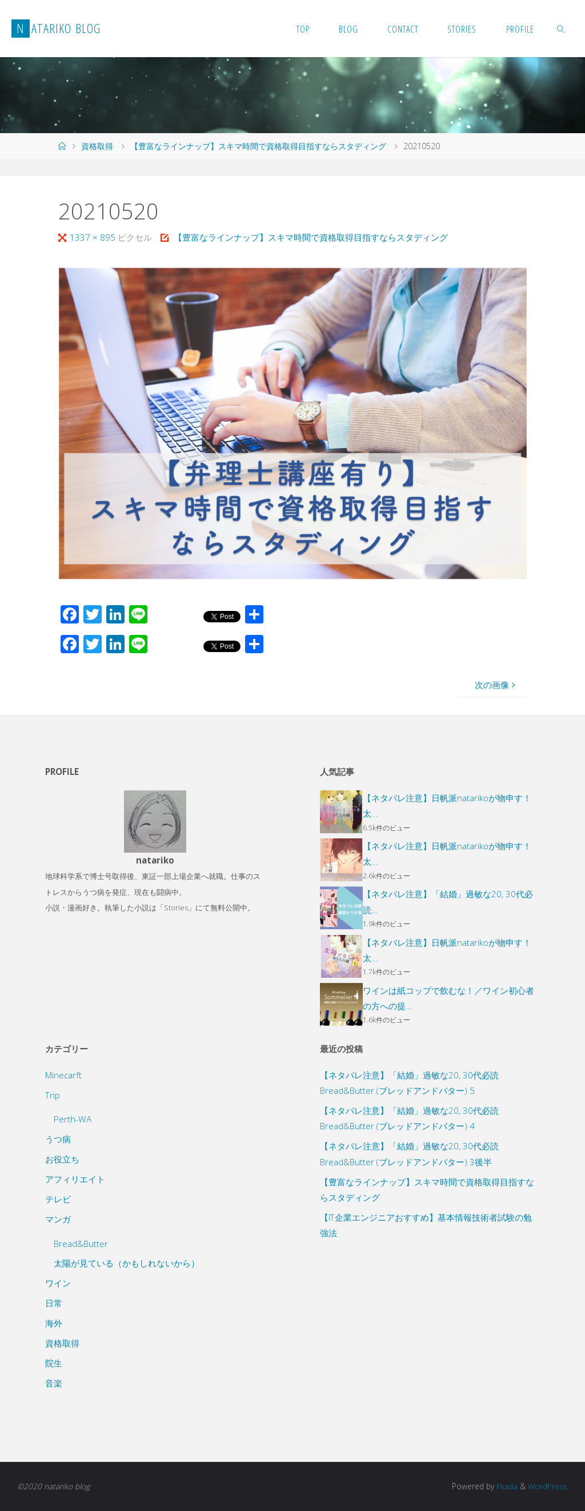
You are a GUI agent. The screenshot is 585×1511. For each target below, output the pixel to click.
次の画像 (496, 684)
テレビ (58, 1199)
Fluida (504, 1486)
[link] (561, 28)
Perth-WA (72, 1119)
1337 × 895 (94, 237)
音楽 (53, 1383)
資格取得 (97, 146)
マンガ (58, 1219)
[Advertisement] (430, 1338)
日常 (53, 1303)
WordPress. (547, 1486)
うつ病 (58, 1139)
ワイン (58, 1283)
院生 (53, 1363)
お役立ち (62, 1159)
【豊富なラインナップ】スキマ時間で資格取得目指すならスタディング (258, 146)
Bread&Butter (81, 1243)
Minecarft (63, 1075)
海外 (53, 1323)
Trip (52, 1095)
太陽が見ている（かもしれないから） (126, 1263)
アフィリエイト (75, 1179)
